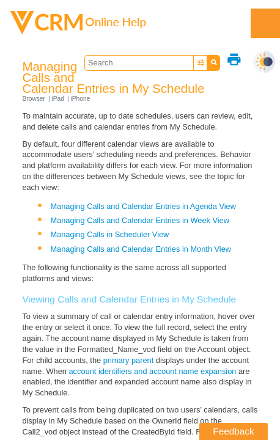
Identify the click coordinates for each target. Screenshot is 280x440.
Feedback (233, 431)
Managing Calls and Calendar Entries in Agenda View (143, 206)
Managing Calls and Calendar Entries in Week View (139, 220)
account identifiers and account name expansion (153, 371)
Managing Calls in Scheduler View (109, 234)
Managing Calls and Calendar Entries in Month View (140, 249)
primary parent (128, 360)
